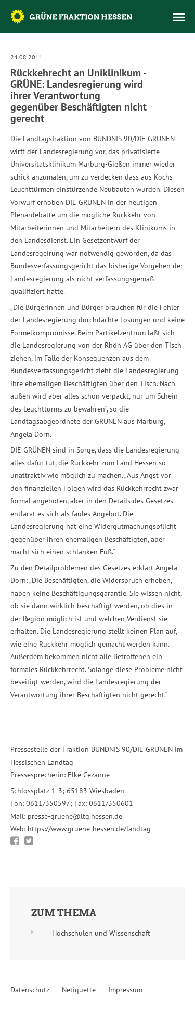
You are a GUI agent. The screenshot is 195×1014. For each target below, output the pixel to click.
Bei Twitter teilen (28, 840)
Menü (179, 17)
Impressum (125, 989)
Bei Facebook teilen (14, 840)
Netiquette (79, 989)
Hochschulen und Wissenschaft (101, 933)
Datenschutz (29, 989)
